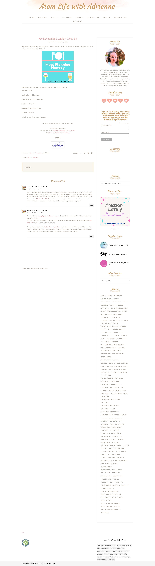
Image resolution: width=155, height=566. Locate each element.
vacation (118, 482)
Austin (125, 302)
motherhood (107, 415)
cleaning (116, 317)
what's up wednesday (110, 503)
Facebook (62, 130)
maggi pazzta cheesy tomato (49, 216)
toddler (116, 473)
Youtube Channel (54, 133)
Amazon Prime (115, 229)
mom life (105, 397)
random (104, 439)
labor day (114, 381)
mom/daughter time (110, 400)
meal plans (33, 158)
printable (117, 436)
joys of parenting (109, 378)
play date (105, 433)
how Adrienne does (110, 372)
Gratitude (105, 354)
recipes (112, 439)
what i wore (117, 497)
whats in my (106, 506)
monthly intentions (110, 406)
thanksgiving (111, 464)
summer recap (107, 461)
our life (105, 430)
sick (118, 451)
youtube (105, 513)
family (124, 335)
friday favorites (108, 348)
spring (104, 455)
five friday (106, 345)
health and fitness (110, 360)
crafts (125, 320)
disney (104, 329)
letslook (105, 384)
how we (123, 372)
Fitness (114, 342)
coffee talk (106, 320)
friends (121, 348)
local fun (118, 387)
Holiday (118, 366)
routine (115, 442)
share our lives (116, 448)
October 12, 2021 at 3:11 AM (34, 189)
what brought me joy (111, 494)
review (121, 439)
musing (104, 421)
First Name (105, 132)
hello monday (121, 363)
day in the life (119, 326)
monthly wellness (109, 412)
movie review (107, 418)
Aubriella (105, 302)
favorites (105, 342)
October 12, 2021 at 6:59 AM (34, 213)
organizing (106, 427)
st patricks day (108, 458)
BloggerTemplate (51, 563)
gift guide (105, 351)
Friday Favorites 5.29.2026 (118, 254)
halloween (106, 357)
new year (113, 421)
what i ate (105, 497)
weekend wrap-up (120, 485)
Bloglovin (55, 130)
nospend (104, 424)
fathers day (121, 339)
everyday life (107, 335)
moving (118, 418)
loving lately (107, 390)
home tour (106, 369)
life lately (116, 384)
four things (118, 345)
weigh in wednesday (110, 491)
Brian (124, 311)
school (104, 448)
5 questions (106, 296)
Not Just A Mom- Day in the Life (119, 263)
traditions (106, 479)
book (103, 311)
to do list (105, 473)
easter (104, 332)
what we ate (106, 500)
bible (120, 305)
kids (121, 378)
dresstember (119, 329)
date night (106, 326)
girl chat (116, 351)
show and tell (107, 451)
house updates (119, 369)
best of (113, 305)
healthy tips (107, 363)
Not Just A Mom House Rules (119, 245)
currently (113, 323)
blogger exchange (119, 308)
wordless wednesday (111, 509)
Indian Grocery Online (52, 227)
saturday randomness (111, 445)
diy (109, 329)
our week (114, 430)
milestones (116, 393)
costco (116, 320)
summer (120, 458)
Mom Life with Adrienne (77, 6)
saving (126, 445)
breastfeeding (113, 311)
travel (115, 479)
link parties (106, 387)
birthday (105, 308)
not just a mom (117, 424)
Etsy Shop (66, 133)
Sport (124, 451)
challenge (118, 314)
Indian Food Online (44, 199)
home (126, 366)
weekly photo (107, 488)
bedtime (104, 305)
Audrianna (116, 302)
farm (103, 339)
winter (116, 506)
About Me (117, 296)
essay (115, 332)
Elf (110, 332)
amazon (116, 299)
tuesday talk (107, 482)
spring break (114, 455)
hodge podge (107, 366)
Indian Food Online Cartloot (37, 187)
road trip (105, 442)
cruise (104, 323)
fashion (110, 339)
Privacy (24, 533)
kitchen (104, 381)
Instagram (72, 130)
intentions (106, 375)
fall (117, 335)
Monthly (105, 403)
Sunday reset (121, 461)
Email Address (106, 125)
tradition (118, 476)
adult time (106, 299)
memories (105, 393)
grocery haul (118, 354)
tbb (102, 464)
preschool (106, 436)
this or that (107, 467)
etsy (122, 332)
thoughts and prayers (111, 470)
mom (125, 393)
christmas (106, 317)
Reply (91, 205)
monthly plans (108, 409)
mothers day (120, 415)
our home (117, 427)
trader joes (106, 476)
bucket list (106, 314)
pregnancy (116, 433)
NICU (121, 421)
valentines (106, 485)
